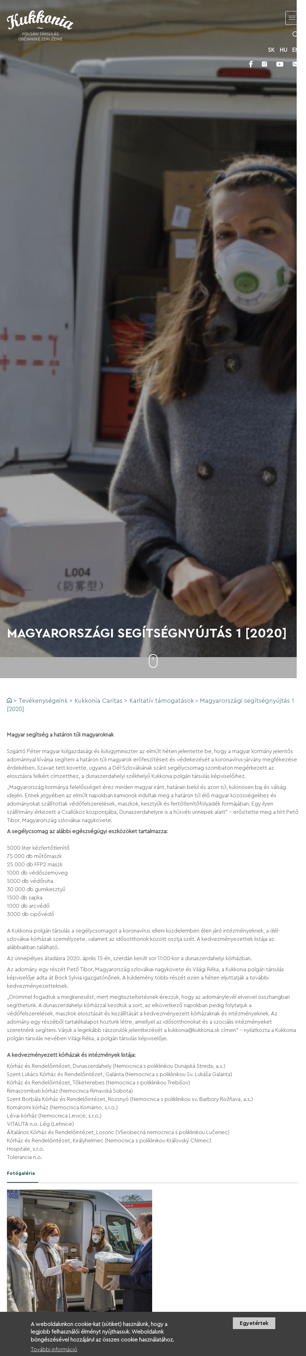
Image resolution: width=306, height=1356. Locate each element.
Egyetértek (254, 1323)
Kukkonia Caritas (98, 700)
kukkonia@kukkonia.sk (193, 1030)
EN (295, 50)
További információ (54, 1349)
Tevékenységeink (43, 700)
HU (283, 50)
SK (271, 50)
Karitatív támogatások (161, 700)
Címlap (9, 700)
